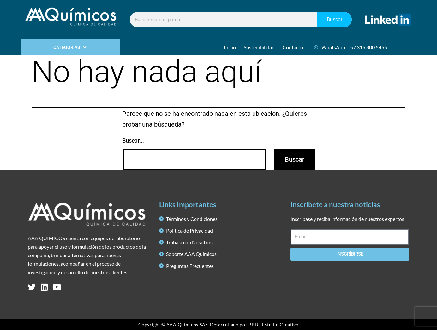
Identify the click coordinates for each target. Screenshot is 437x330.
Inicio (230, 47)
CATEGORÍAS (70, 47)
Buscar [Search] (334, 19)
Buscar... (133, 140)
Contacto (293, 47)
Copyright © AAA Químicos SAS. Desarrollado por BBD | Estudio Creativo (218, 324)
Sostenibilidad (259, 47)
